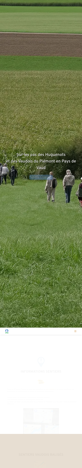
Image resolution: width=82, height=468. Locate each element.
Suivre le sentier (41, 178)
